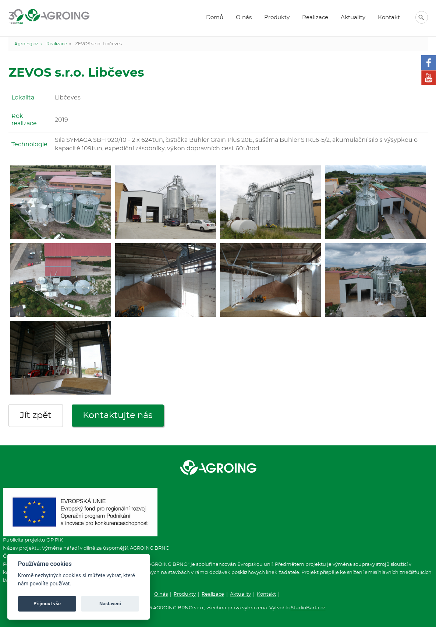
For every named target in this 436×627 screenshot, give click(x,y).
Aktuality (353, 17)
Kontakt (389, 17)
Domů (214, 17)
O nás (244, 17)
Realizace (315, 17)
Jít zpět (36, 415)
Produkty (277, 17)
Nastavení (110, 603)
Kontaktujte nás (118, 415)
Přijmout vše (47, 603)
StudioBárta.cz (308, 608)
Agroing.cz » (28, 44)
